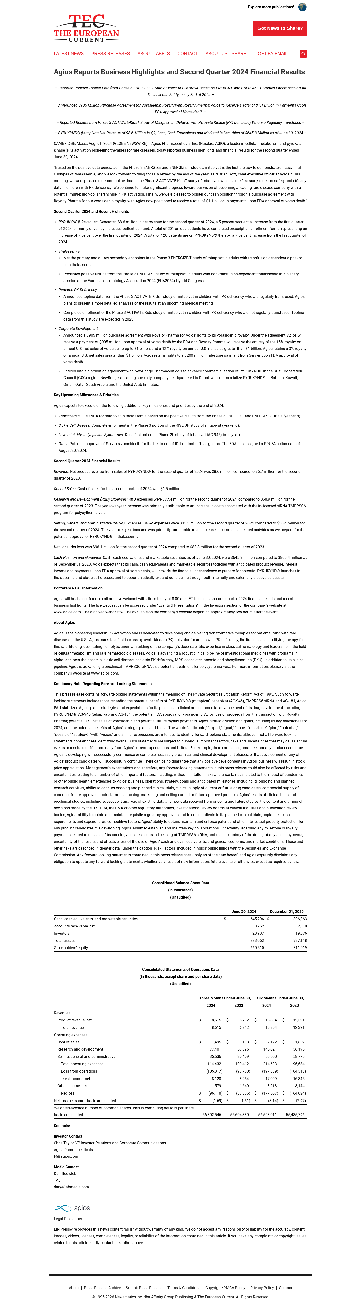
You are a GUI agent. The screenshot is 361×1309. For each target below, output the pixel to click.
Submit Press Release (144, 1288)
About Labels (153, 53)
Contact (187, 53)
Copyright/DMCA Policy (225, 1288)
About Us (217, 53)
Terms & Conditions (183, 1288)
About (74, 1288)
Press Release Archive (102, 1288)
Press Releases (110, 53)
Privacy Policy (262, 1288)
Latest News (69, 53)
